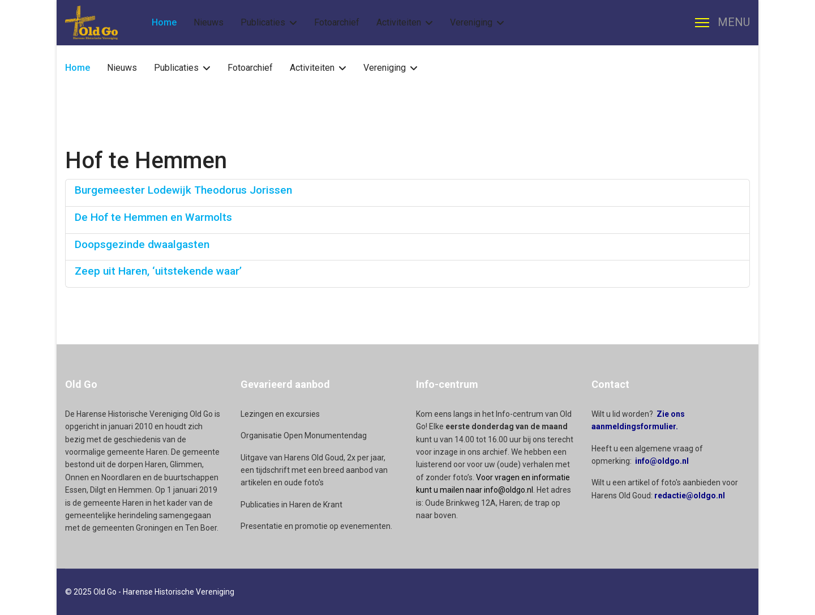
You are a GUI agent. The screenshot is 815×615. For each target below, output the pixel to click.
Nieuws (209, 22)
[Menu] (722, 22)
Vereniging (471, 22)
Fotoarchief (336, 22)
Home (164, 22)
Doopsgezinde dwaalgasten (142, 244)
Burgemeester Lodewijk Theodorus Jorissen (183, 190)
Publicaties (263, 22)
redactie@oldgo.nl (689, 495)
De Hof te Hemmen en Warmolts (153, 217)
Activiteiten (398, 22)
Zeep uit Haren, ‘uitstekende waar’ (158, 270)
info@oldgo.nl (662, 460)
